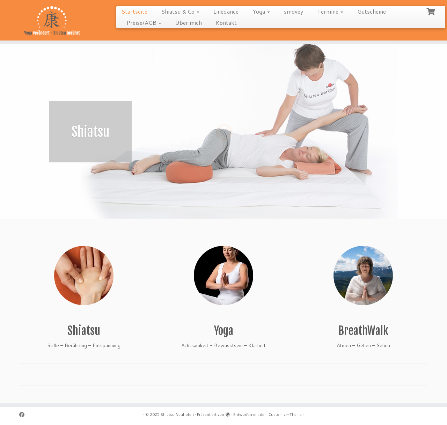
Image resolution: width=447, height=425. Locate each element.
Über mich (188, 23)
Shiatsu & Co (180, 11)
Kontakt (226, 23)
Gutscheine (371, 11)
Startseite (134, 11)
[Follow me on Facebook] (24, 414)
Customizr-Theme (285, 414)
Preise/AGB (144, 23)
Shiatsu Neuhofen (177, 414)
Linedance (226, 11)
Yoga (261, 11)
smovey (293, 11)
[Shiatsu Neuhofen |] (51, 21)
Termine (330, 11)
